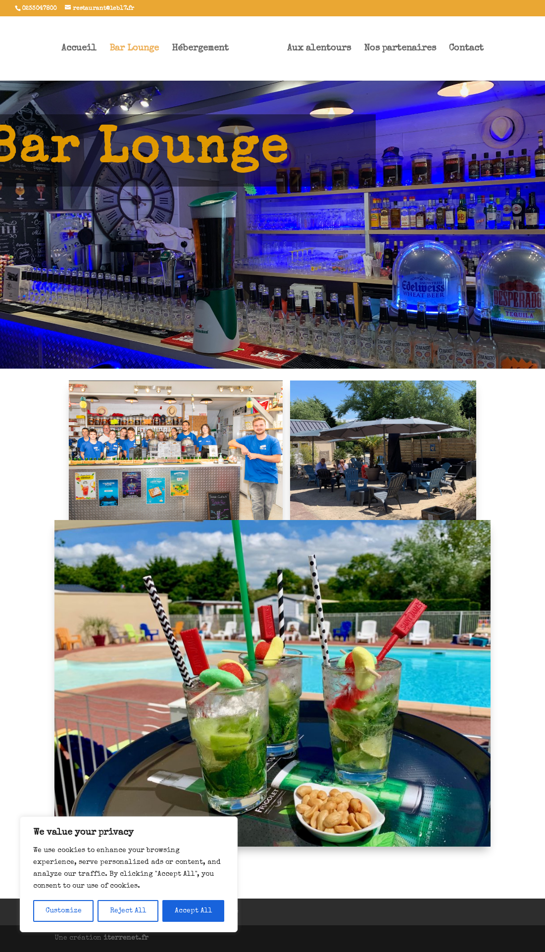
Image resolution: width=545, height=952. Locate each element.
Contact (466, 49)
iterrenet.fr (126, 938)
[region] (129, 874)
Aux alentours (319, 49)
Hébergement (200, 49)
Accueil (79, 49)
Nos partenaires (400, 49)
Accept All (193, 910)
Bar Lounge (134, 49)
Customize (64, 910)
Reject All (128, 910)
